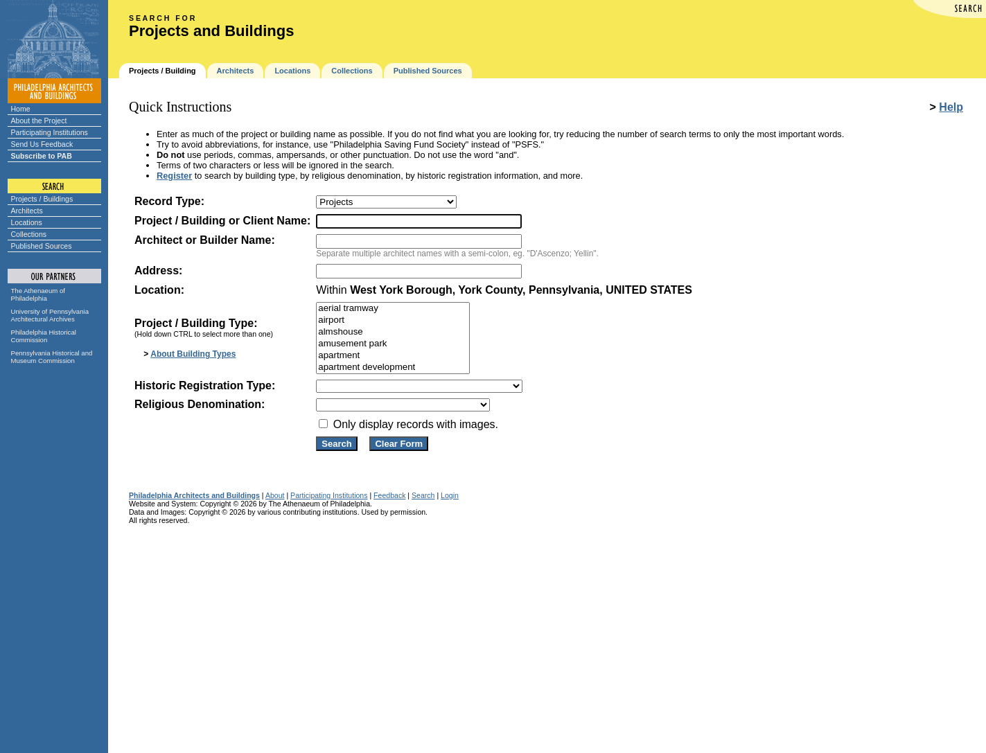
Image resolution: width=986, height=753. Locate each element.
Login (450, 495)
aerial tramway (393, 309)
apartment (393, 356)
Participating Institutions (49, 132)
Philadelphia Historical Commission (43, 336)
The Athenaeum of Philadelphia (38, 294)
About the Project (39, 120)
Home (20, 109)
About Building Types (193, 354)
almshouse (393, 332)
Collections (29, 234)
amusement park (393, 344)
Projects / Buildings (42, 199)
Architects (27, 210)
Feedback (389, 495)
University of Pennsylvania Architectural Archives (50, 315)
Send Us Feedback (42, 144)
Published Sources (41, 246)
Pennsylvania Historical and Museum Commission (52, 356)
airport (393, 320)
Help (951, 107)
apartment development (393, 367)
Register (174, 175)
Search (423, 495)
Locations (26, 222)
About (275, 495)
